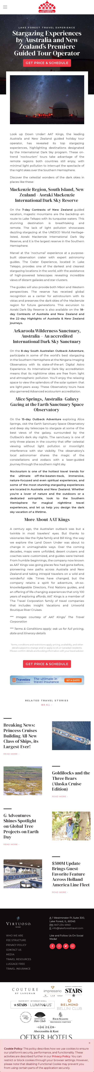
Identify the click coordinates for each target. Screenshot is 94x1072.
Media (10, 954)
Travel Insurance (18, 968)
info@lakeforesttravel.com (67, 928)
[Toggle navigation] (5, 7)
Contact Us (13, 949)
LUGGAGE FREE (15, 964)
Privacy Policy (16, 945)
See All (45, 705)
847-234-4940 (62, 924)
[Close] (89, 1043)
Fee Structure (16, 940)
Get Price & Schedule (47, 63)
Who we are (14, 935)
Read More (72, 796)
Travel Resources (18, 959)
